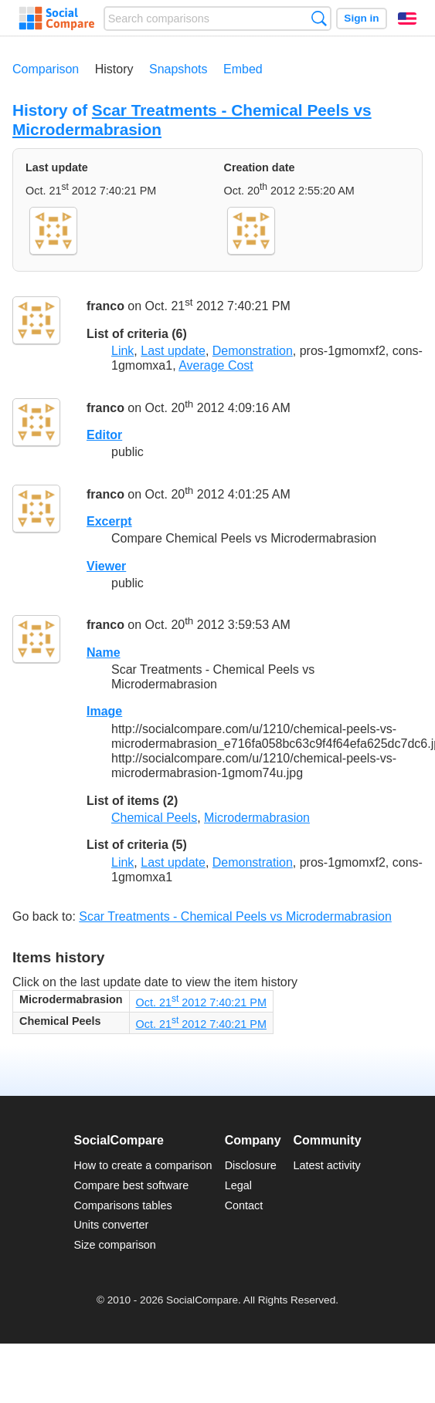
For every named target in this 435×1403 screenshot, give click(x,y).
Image (104, 711)
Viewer (106, 566)
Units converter (110, 1225)
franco (105, 306)
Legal (238, 1185)
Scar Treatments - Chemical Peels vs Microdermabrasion (235, 916)
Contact (244, 1205)
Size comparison (114, 1245)
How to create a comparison (142, 1165)
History (114, 69)
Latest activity (327, 1165)
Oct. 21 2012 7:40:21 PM (201, 1002)
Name (104, 652)
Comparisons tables (122, 1205)
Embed (243, 69)
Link (122, 350)
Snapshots (178, 69)
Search (318, 18)
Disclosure (251, 1165)
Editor (104, 434)
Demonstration (252, 350)
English (407, 18)
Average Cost (215, 365)
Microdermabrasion (257, 817)
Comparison (45, 69)
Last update (173, 350)
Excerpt (109, 521)
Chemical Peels (154, 817)
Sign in (361, 18)
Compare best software (131, 1185)
